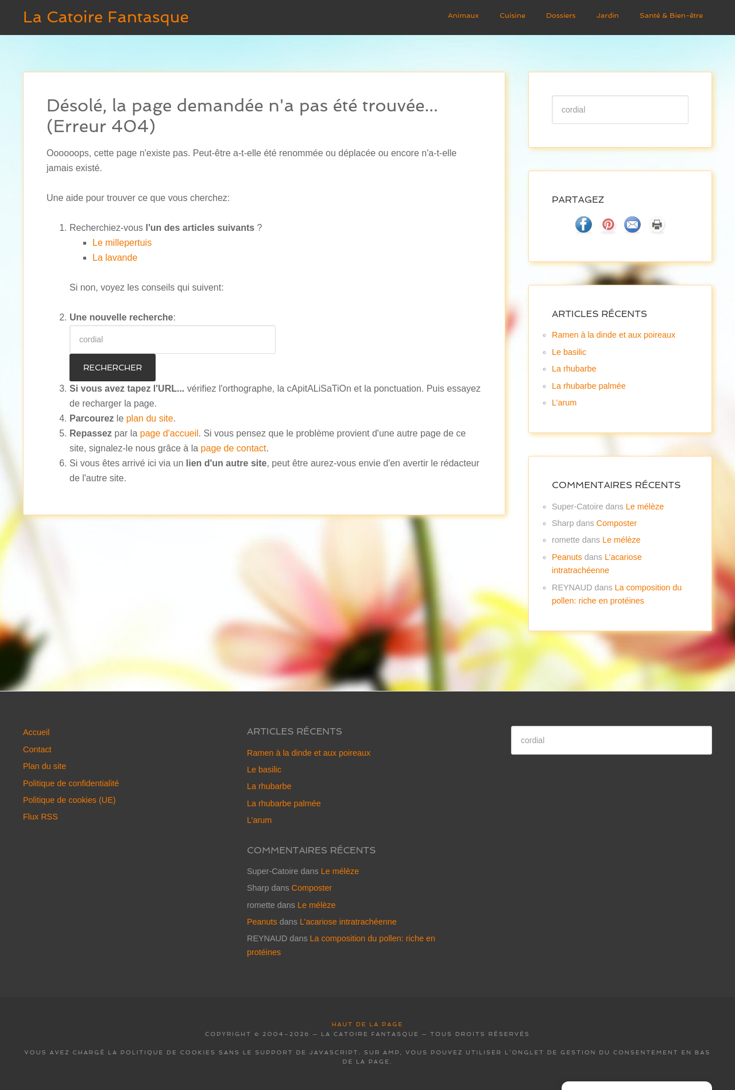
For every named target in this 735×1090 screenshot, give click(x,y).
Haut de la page (367, 1024)
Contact (37, 749)
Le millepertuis (122, 243)
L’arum (564, 402)
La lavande (114, 257)
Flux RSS (40, 816)
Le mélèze (645, 506)
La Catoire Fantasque (106, 16)
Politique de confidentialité (71, 783)
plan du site (149, 418)
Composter (617, 523)
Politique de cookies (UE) (69, 800)
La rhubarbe (574, 368)
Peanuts (567, 557)
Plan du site (44, 766)
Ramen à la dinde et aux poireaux (613, 334)
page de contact (233, 448)
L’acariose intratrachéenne (348, 921)
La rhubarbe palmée (589, 386)
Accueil (36, 732)
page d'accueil (169, 433)
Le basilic (569, 352)
